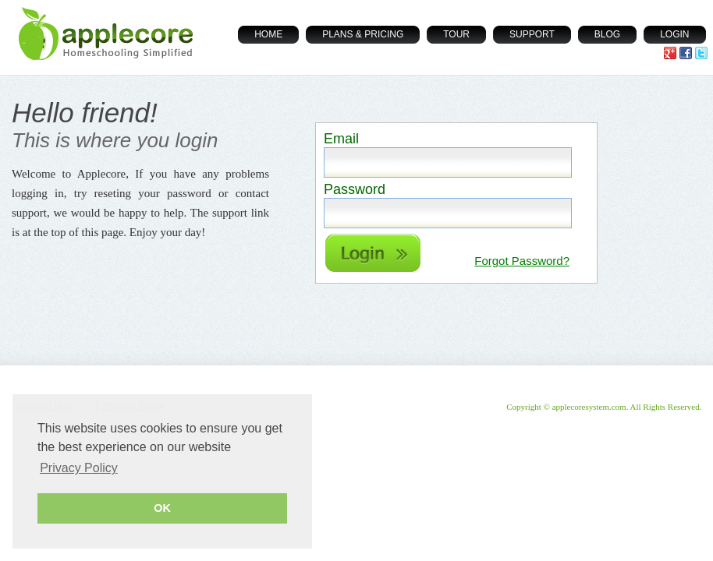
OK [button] (162, 508)
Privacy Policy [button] (79, 468)
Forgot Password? (521, 260)
